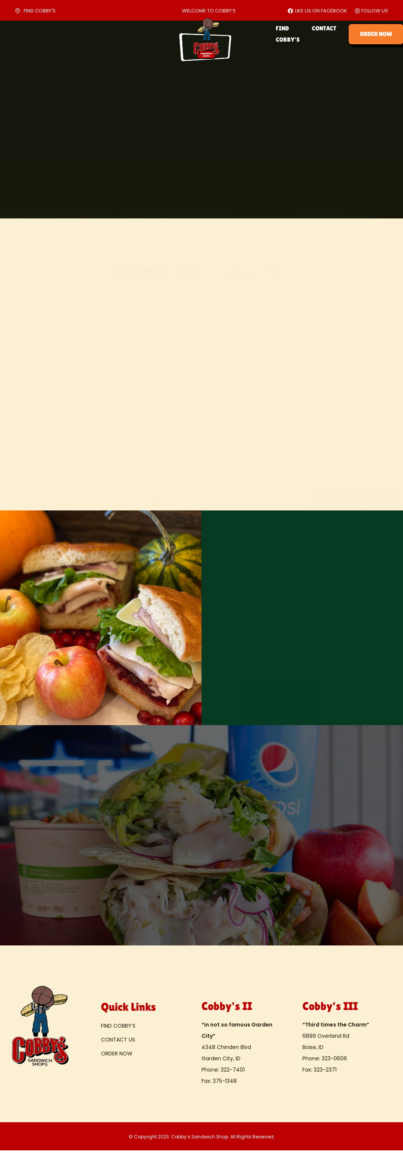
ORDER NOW (116, 1056)
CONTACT (324, 34)
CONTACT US (118, 1042)
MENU (124, 34)
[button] (279, 696)
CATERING (90, 34)
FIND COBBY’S (281, 34)
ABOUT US (51, 34)
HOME (18, 34)
